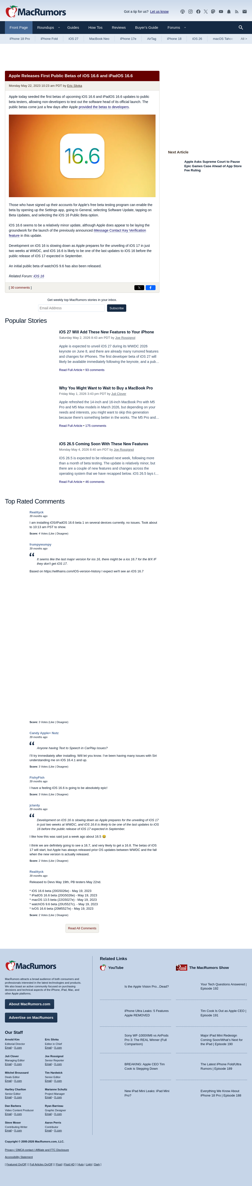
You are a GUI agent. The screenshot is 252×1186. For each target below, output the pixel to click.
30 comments (20, 287)
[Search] (242, 27)
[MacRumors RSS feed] (236, 11)
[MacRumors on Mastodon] (213, 11)
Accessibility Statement (19, 1157)
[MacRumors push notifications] (228, 11)
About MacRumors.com (29, 1003)
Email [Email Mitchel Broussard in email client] (8, 1079)
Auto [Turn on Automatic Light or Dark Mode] (81, 1164)
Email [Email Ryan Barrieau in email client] (48, 1113)
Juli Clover (118, 399)
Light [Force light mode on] (89, 1164)
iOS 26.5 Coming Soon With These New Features (107, 444)
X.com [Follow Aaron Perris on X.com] (58, 1129)
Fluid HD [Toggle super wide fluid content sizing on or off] (69, 1164)
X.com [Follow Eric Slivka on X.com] (58, 1046)
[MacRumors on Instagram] (190, 11)
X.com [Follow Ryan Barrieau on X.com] (58, 1113)
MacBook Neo (99, 39)
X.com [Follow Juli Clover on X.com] (18, 1063)
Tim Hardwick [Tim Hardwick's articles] (54, 1071)
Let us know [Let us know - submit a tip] (159, 12)
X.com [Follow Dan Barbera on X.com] (18, 1113)
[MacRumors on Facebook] (198, 11)
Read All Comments (82, 928)
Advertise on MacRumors (31, 1016)
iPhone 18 (174, 39)
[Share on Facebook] (151, 287)
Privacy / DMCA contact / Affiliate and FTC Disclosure (37, 1149)
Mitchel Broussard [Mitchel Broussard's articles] (17, 1071)
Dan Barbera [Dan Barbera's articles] (13, 1104)
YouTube (116, 966)
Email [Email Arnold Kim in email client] (8, 1046)
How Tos (95, 27)
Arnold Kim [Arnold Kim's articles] (12, 1038)
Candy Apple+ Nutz (44, 733)
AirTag (151, 39)
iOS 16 (38, 276)
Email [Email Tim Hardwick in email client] (48, 1079)
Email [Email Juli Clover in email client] (8, 1063)
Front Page (19, 27)
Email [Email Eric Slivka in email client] (48, 1046)
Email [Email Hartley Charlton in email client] (8, 1096)
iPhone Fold (49, 39)
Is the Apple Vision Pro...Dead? (147, 985)
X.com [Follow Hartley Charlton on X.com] (18, 1096)
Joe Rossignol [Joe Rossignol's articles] (54, 1054)
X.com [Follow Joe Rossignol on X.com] (58, 1063)
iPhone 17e (128, 39)
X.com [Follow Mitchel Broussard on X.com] (18, 1079)
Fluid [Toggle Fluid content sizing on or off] (59, 1164)
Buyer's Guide (146, 27)
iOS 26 (197, 39)
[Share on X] (139, 287)
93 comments (94, 375)
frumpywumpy (40, 544)
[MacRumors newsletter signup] (244, 11)
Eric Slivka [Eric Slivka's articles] (52, 1038)
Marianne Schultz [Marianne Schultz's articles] (56, 1088)
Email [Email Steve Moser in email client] (8, 1129)
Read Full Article (70, 375)
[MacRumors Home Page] (35, 11)
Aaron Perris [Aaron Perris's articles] (53, 1121)
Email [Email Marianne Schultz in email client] (48, 1096)
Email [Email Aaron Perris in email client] (48, 1129)
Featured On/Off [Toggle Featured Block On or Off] (16, 1164)
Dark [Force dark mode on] (97, 1164)
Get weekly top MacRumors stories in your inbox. (82, 300)
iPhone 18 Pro (20, 39)
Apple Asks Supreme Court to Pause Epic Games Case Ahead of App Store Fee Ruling (213, 166)
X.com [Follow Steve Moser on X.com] (18, 1129)
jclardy (35, 805)
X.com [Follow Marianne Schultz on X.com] (58, 1096)
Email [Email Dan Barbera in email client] (8, 1113)
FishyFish (37, 777)
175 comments (95, 431)
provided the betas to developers (104, 107)
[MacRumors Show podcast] (182, 11)
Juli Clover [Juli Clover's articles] (12, 1054)
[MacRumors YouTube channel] (221, 11)
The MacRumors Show (209, 966)
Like (51, 533)
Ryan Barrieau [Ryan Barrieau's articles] (54, 1104)
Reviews (119, 27)
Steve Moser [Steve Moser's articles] (13, 1121)
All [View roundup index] (244, 39)
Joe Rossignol (125, 343)
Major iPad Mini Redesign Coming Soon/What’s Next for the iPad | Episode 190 (222, 1039)
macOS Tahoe (223, 39)
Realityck (37, 512)
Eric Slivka (74, 86)
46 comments (94, 482)
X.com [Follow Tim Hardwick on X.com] (58, 1079)
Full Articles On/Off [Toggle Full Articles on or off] (41, 1164)
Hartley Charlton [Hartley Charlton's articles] (15, 1088)
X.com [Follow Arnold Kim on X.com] (18, 1046)
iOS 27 (74, 39)
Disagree (62, 533)
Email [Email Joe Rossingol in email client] (48, 1063)
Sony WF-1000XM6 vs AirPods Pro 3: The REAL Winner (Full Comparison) (146, 1039)
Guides (73, 27)
